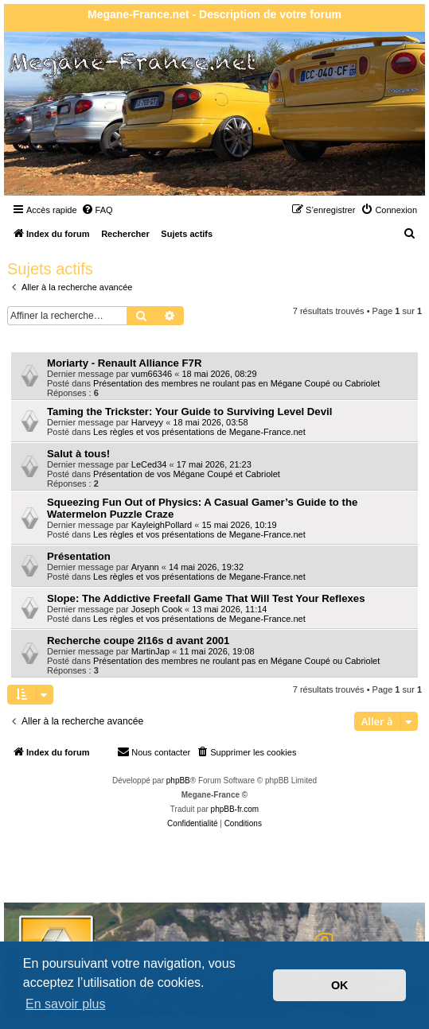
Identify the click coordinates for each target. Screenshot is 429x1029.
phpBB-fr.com (235, 809)
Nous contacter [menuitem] (153, 751)
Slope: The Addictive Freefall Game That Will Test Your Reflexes (206, 598)
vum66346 (151, 374)
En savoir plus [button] (65, 1004)
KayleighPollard (161, 525)
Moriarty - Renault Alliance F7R (124, 363)
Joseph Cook (156, 609)
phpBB (178, 780)
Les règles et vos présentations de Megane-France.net (199, 432)
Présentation (79, 556)
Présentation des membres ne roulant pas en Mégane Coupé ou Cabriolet (236, 383)
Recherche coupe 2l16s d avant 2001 (138, 641)
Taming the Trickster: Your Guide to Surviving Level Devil (189, 411)
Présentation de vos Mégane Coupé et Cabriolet (186, 474)
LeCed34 (149, 464)
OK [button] (340, 985)
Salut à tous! (78, 454)
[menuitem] (97, 209)
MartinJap (150, 651)
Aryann (145, 567)
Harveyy (147, 422)
